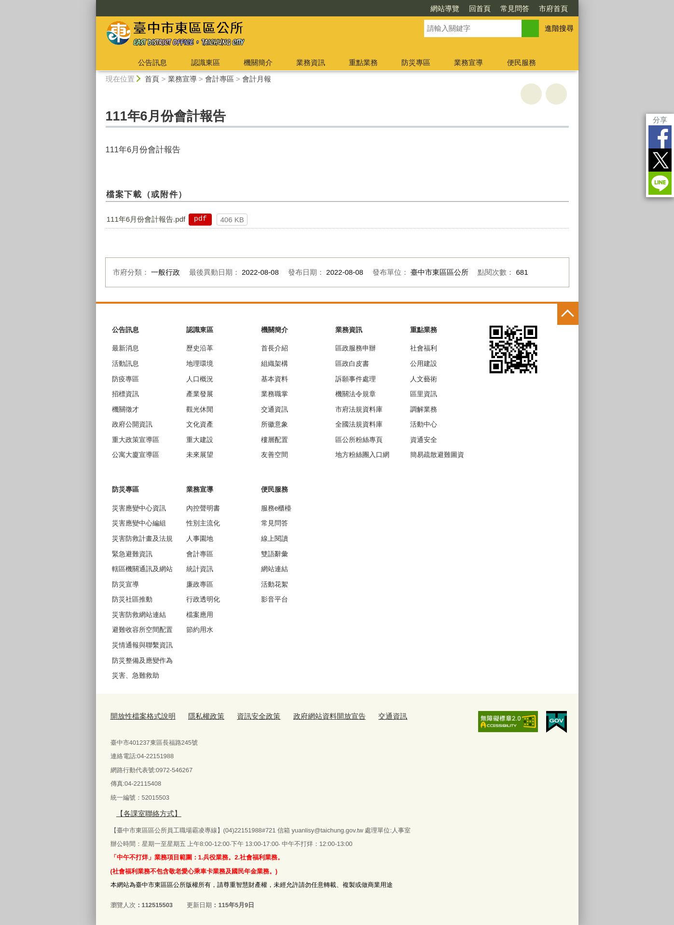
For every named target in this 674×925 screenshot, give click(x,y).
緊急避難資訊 (132, 554)
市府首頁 (553, 8)
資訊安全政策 (242, 715)
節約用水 (199, 629)
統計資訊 (199, 569)
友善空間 (274, 454)
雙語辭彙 (274, 554)
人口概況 (199, 379)
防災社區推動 (132, 599)
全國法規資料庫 (359, 424)
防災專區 (415, 62)
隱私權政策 (195, 715)
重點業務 (363, 62)
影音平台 (274, 599)
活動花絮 (274, 584)
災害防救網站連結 (139, 614)
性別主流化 (203, 523)
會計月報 (256, 79)
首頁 (152, 79)
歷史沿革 (199, 348)
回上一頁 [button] (556, 94)
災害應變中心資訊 (139, 508)
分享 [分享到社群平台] (660, 119)
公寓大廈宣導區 (135, 454)
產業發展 (199, 394)
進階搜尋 (559, 28)
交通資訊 (274, 409)
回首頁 (480, 8)
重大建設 (199, 439)
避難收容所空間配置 (142, 629)
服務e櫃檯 (276, 508)
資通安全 (423, 439)
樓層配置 (274, 439)
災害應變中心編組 (139, 523)
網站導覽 (444, 8)
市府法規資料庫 (359, 409)
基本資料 (274, 379)
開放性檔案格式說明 (138, 715)
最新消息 (125, 348)
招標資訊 (125, 394)
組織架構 (274, 363)
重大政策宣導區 (135, 439)
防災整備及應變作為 (142, 660)
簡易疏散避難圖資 (437, 454)
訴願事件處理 (355, 379)
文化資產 (199, 424)
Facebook (660, 136)
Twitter (660, 160)
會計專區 (219, 79)
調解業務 (423, 409)
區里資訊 (423, 394)
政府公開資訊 (132, 424)
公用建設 (423, 363)
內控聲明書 (203, 508)
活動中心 (423, 424)
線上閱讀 (274, 538)
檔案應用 (199, 614)
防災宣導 (125, 584)
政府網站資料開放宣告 (305, 715)
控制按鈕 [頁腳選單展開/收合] (567, 314)
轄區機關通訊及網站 (142, 569)
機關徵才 (125, 409)
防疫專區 (125, 379)
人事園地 (199, 538)
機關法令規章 (355, 394)
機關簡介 (258, 62)
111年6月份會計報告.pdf (146, 219)
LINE (660, 183)
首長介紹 (274, 348)
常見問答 (514, 8)
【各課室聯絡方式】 (144, 810)
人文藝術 (423, 379)
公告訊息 (152, 62)
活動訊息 (125, 363)
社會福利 (423, 348)
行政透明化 (203, 599)
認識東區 (205, 62)
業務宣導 (468, 62)
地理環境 (199, 363)
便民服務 (521, 62)
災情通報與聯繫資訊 (142, 645)
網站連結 (274, 569)
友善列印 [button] (531, 94)
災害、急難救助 (135, 675)
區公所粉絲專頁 (359, 439)
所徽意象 (274, 424)
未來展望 (199, 454)
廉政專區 (199, 584)
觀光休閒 (199, 409)
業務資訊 (310, 62)
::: (92, 4)
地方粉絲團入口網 (362, 454)
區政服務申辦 (355, 348)
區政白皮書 (352, 363)
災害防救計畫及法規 (142, 538)
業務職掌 (274, 394)
